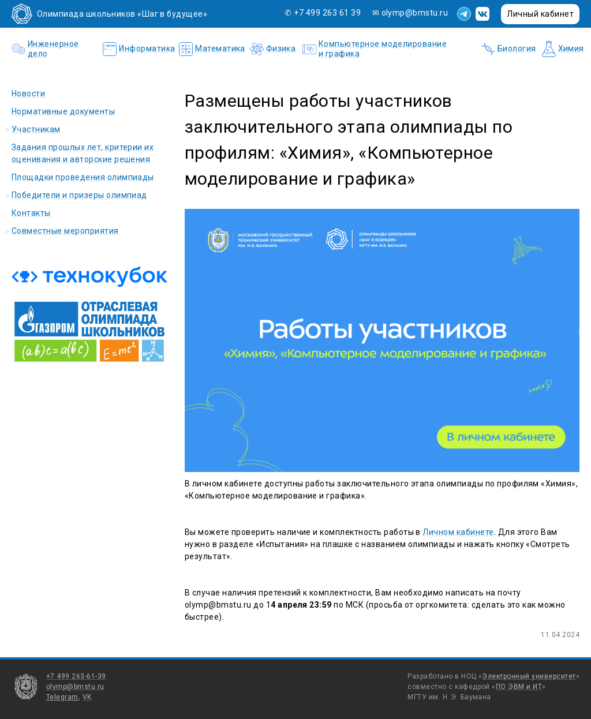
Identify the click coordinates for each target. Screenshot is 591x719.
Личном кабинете (457, 532)
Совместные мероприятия (65, 230)
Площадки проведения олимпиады (83, 177)
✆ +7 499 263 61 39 (323, 12)
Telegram (62, 697)
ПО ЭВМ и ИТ (519, 687)
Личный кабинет (540, 13)
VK (87, 697)
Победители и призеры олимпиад (79, 195)
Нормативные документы (63, 111)
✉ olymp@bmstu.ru (410, 12)
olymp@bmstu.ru (75, 687)
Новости (28, 93)
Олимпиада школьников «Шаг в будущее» (122, 13)
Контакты (31, 213)
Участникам (36, 129)
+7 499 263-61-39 (76, 676)
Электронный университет (528, 676)
